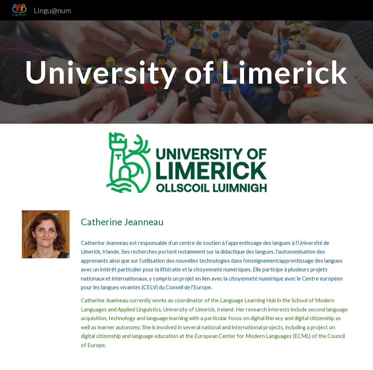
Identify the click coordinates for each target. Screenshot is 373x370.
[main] (187, 71)
